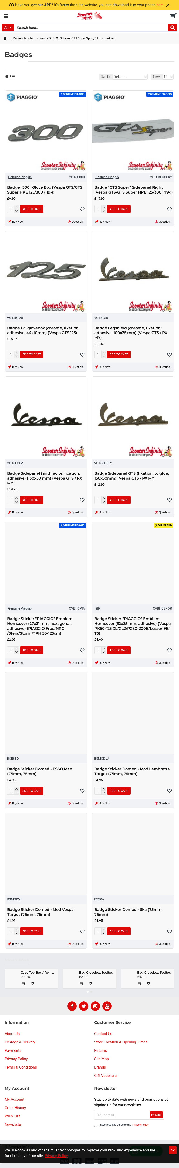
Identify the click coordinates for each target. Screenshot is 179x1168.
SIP (97, 608)
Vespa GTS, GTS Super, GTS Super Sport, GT (69, 38)
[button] (88, 992)
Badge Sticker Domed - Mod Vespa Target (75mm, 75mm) (40, 912)
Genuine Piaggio (20, 177)
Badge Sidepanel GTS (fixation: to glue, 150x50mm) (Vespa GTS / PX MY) (131, 475)
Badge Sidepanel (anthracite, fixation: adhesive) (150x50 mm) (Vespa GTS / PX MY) (44, 478)
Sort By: (106, 76)
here (159, 5)
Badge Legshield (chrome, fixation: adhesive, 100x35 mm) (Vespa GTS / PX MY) (130, 333)
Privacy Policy (56, 1156)
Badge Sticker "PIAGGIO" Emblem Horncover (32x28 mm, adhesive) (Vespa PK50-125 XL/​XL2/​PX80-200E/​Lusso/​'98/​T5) (132, 625)
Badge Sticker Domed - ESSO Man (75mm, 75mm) (39, 771)
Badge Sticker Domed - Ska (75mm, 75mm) (128, 912)
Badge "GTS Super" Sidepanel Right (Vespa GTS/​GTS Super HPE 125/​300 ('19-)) (133, 189)
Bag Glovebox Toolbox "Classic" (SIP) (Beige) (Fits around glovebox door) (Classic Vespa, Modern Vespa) (96, 972)
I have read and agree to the (121, 1125)
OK (173, 1150)
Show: (157, 76)
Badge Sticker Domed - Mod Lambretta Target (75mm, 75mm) (132, 771)
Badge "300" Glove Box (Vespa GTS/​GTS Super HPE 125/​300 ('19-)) (44, 189)
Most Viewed (17, 960)
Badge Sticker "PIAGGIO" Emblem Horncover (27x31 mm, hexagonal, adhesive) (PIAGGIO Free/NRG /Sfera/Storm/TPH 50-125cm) (39, 625)
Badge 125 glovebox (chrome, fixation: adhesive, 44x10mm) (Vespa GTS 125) (43, 330)
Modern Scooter (23, 38)
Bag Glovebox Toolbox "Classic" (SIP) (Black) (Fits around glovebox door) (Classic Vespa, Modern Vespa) (154, 972)
